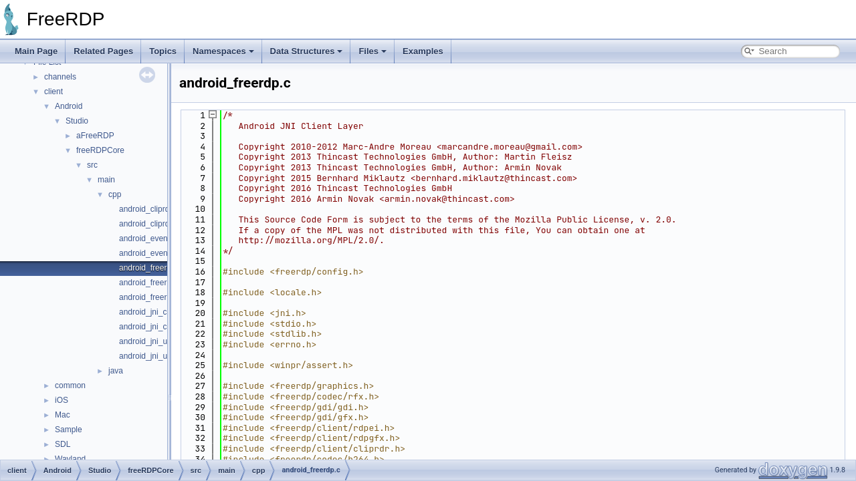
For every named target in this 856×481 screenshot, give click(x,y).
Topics (163, 51)
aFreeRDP (95, 135)
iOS (61, 400)
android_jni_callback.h (159, 326)
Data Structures (306, 51)
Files (372, 51)
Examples (423, 51)
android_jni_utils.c (151, 341)
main (106, 179)
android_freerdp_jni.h (157, 297)
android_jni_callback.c (158, 312)
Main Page (36, 51)
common (70, 385)
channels (60, 77)
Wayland (70, 459)
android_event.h (148, 253)
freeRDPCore (100, 150)
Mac (62, 415)
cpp (114, 194)
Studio (77, 121)
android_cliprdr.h (149, 223)
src (92, 165)
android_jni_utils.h (151, 356)
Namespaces (223, 51)
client (53, 91)
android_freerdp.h (151, 282)
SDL (62, 444)
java (115, 370)
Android (68, 106)
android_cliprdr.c (148, 209)
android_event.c (147, 238)
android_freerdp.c (150, 268)
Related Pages (103, 51)
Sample (68, 429)
